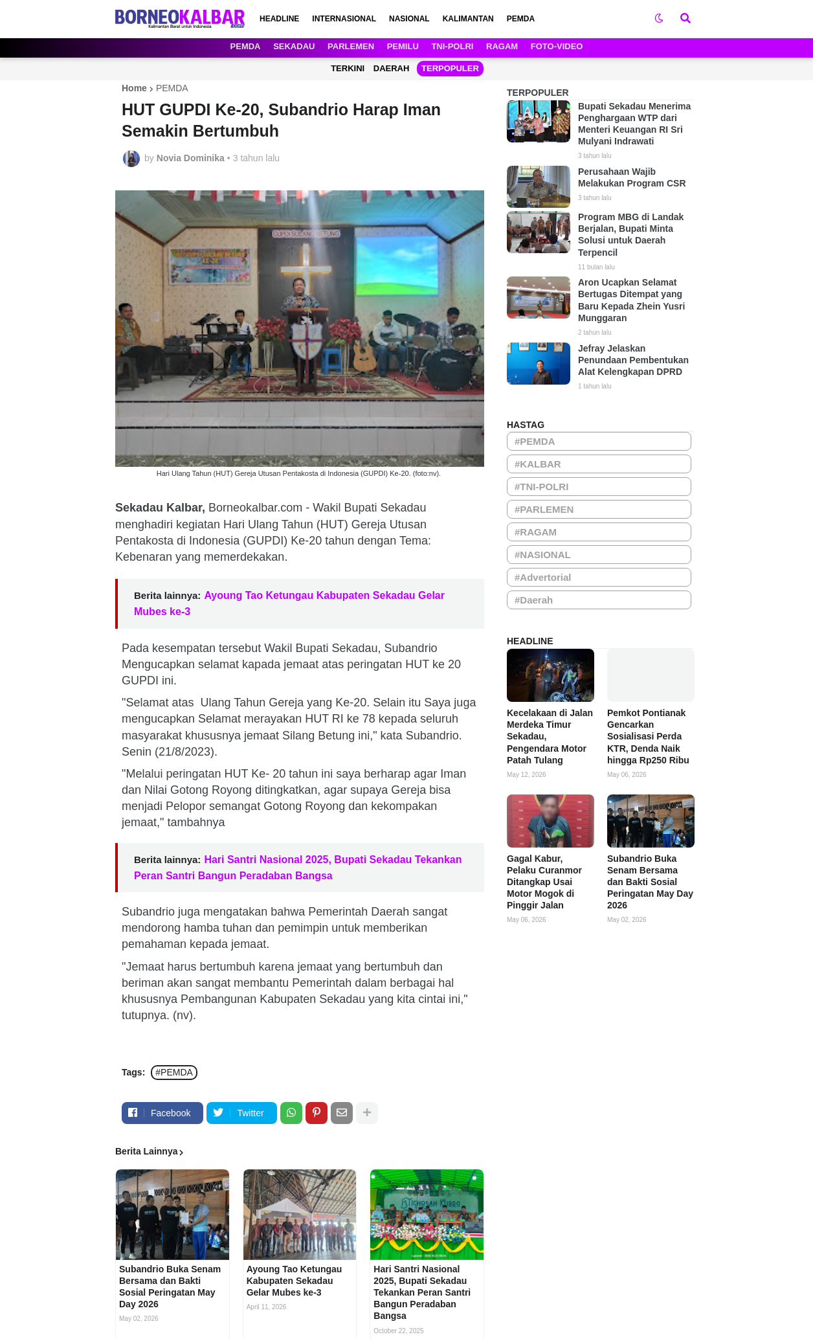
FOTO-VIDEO (557, 46)
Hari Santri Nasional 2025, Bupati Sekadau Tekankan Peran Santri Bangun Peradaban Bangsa (422, 1293)
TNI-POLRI (452, 46)
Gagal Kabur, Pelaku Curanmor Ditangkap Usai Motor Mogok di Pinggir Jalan (544, 882)
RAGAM (502, 46)
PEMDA (245, 46)
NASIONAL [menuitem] (409, 18)
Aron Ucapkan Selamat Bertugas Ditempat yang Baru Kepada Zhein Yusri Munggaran (631, 300)
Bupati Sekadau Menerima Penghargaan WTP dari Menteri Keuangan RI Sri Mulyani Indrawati (634, 124)
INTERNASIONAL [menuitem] (344, 18)
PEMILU (403, 46)
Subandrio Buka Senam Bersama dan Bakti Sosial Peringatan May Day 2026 (170, 1287)
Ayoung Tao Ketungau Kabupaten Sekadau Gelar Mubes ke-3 (294, 1281)
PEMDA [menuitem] (521, 18)
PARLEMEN (351, 46)
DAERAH (391, 68)
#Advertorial (543, 577)
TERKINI (347, 68)
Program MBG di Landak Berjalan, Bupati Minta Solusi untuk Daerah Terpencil (631, 235)
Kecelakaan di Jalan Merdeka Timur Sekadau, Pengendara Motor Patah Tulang (550, 736)
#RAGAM (536, 531)
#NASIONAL (543, 554)
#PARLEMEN (544, 509)
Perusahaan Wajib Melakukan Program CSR (632, 177)
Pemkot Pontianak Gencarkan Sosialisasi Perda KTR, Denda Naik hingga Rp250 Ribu (648, 736)
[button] (659, 18)
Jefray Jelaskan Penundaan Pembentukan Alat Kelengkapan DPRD (633, 360)
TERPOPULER (450, 68)
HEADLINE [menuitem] (279, 18)
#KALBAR (538, 463)
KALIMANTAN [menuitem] (468, 18)
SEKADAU (294, 46)
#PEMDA (174, 1072)
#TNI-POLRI (541, 486)
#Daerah (534, 599)
